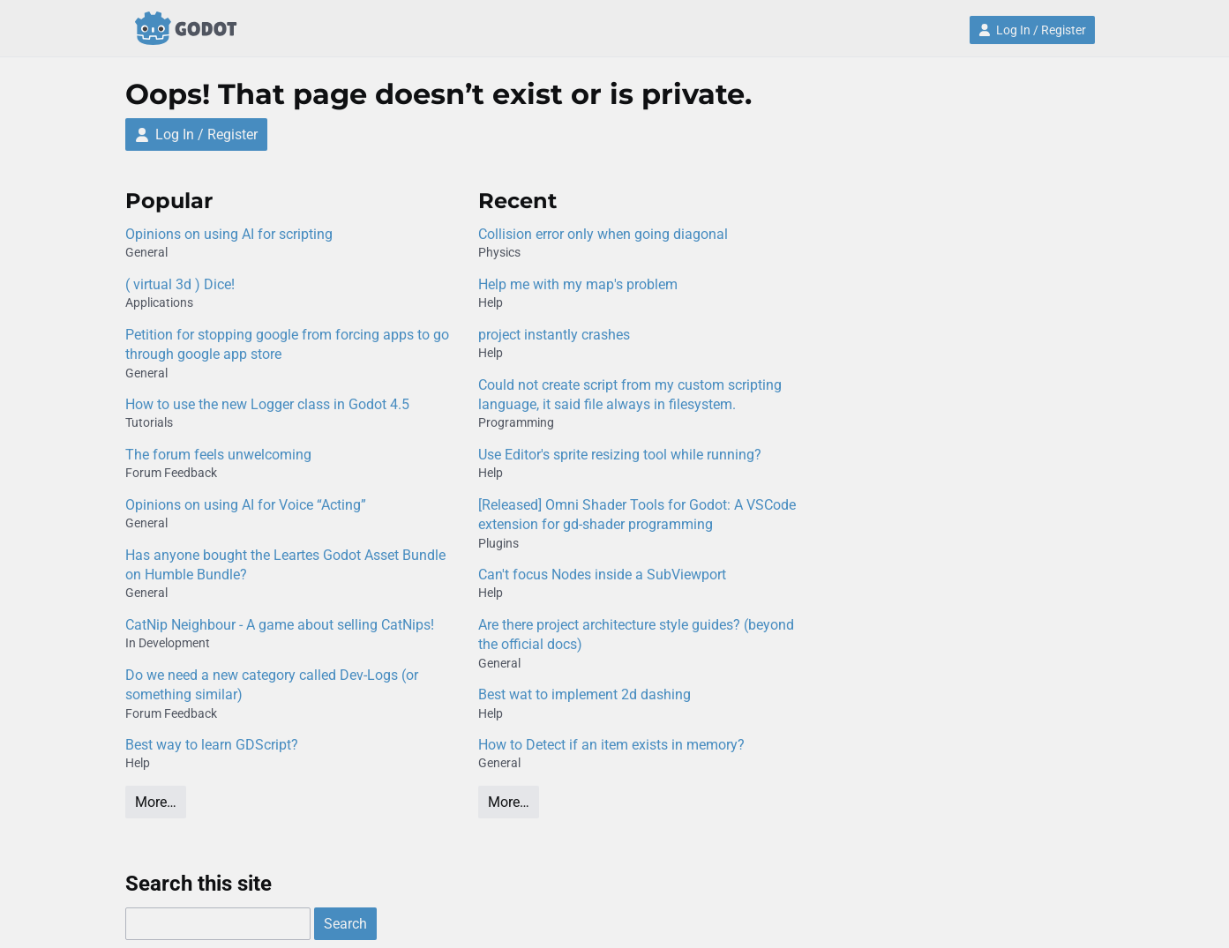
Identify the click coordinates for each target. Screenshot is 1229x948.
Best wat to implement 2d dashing (584, 694)
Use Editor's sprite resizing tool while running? (619, 454)
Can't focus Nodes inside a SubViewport (602, 574)
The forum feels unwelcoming (218, 454)
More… (155, 802)
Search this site (198, 883)
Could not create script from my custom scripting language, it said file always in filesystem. (630, 395)
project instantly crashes (554, 334)
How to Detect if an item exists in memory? (611, 744)
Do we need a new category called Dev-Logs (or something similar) (271, 685)
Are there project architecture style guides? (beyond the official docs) (636, 634)
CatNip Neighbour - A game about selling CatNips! (279, 624)
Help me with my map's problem (578, 284)
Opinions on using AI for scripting (229, 234)
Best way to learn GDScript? (211, 744)
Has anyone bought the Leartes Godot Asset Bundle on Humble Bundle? (285, 565)
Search (345, 923)
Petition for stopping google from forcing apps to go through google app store (287, 344)
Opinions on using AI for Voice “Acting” (245, 504)
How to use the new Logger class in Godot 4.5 (267, 404)
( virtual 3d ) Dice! (180, 284)
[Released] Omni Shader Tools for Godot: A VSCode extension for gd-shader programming (637, 514)
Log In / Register (1032, 30)
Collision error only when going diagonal (603, 234)
